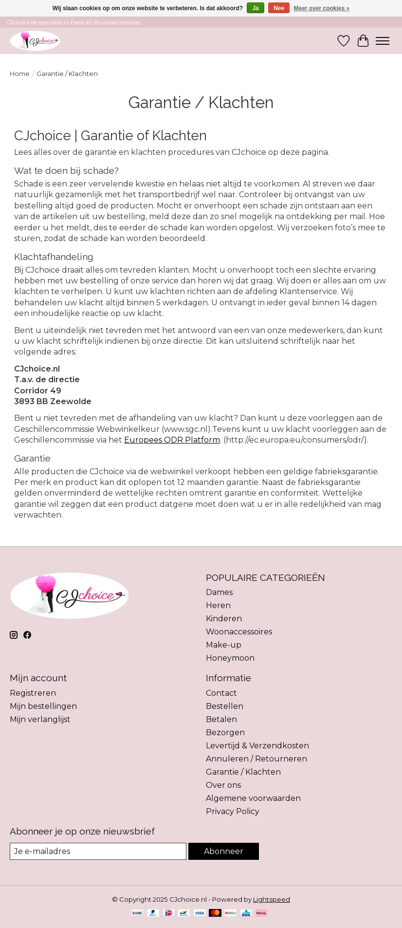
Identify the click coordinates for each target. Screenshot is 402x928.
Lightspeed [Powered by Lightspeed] (271, 899)
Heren (218, 605)
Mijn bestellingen (43, 706)
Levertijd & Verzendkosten (257, 745)
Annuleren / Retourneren (256, 758)
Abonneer (223, 851)
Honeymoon (230, 658)
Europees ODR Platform (172, 440)
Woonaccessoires (239, 631)
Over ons (223, 785)
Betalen (221, 719)
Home (20, 73)
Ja (255, 8)
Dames (219, 592)
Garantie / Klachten (243, 772)
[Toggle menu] (382, 41)
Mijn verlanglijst (40, 719)
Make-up (223, 645)
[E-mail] (98, 851)
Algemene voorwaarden (253, 798)
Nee (279, 8)
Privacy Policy (232, 811)
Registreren (33, 693)
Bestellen (224, 706)
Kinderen (224, 618)
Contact (221, 693)
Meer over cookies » (322, 8)
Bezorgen (225, 732)
